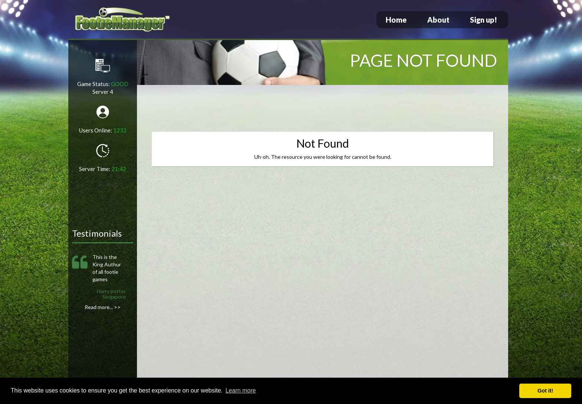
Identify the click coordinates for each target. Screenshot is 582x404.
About (438, 19)
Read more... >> (103, 307)
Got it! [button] (545, 391)
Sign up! (483, 19)
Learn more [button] (240, 390)
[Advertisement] (322, 109)
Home (396, 19)
